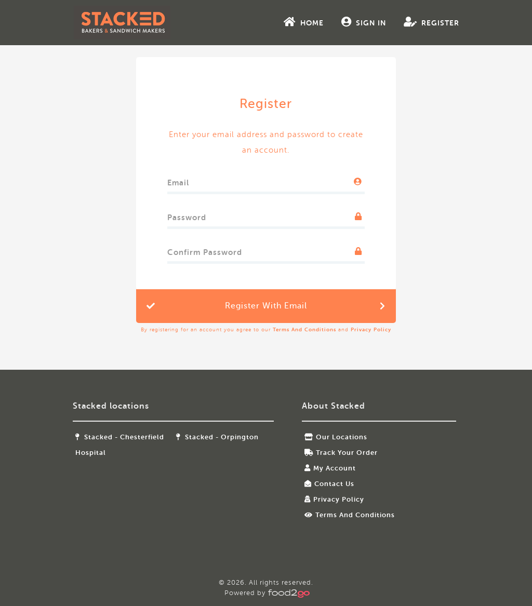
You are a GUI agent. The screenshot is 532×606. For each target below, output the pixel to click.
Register (420, 22)
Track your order (340, 452)
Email (178, 180)
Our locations (335, 437)
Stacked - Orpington (222, 437)
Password (186, 215)
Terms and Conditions (304, 329)
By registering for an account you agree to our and (266, 329)
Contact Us (329, 484)
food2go (133, 22)
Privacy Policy (371, 329)
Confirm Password (204, 250)
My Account (329, 468)
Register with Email (266, 306)
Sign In (352, 22)
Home (292, 22)
